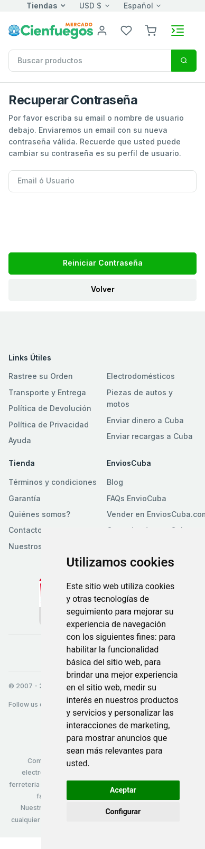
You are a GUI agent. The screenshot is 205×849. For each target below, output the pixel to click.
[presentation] (88, 219)
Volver (103, 289)
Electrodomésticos (141, 376)
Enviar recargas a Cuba (150, 436)
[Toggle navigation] (177, 30)
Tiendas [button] (42, 5)
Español (138, 5)
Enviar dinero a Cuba (145, 420)
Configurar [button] (123, 811)
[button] (150, 29)
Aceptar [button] (123, 790)
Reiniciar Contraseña (103, 262)
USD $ (90, 5)
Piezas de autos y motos (140, 398)
